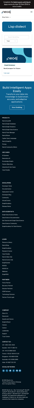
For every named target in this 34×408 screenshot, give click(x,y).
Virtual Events (6, 200)
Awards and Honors (8, 319)
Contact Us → (7, 342)
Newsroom (5, 316)
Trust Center (6, 336)
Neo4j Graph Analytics (9, 126)
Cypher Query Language (9, 138)
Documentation (6, 189)
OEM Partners (6, 291)
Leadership (5, 330)
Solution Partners (7, 288)
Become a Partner (7, 285)
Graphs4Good (6, 322)
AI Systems (5, 155)
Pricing (4, 144)
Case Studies (6, 170)
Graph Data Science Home (10, 214)
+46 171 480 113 (12, 348)
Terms (4, 382)
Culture (4, 328)
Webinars (5, 271)
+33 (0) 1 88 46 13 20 (13, 353)
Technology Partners (8, 294)
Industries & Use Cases (9, 167)
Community (5, 197)
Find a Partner (6, 282)
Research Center (7, 251)
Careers (4, 325)
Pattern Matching (7, 164)
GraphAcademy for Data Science (11, 226)
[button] (10, 41)
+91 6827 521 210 (11, 362)
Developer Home (7, 186)
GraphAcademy (6, 203)
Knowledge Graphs (7, 161)
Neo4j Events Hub (7, 260)
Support (4, 333)
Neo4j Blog (5, 245)
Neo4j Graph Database (9, 124)
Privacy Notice (11, 382)
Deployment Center (8, 192)
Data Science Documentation (10, 217)
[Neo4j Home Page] (6, 12)
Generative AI (6, 158)
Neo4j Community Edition (9, 147)
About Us (5, 313)
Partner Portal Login (8, 297)
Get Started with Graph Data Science (13, 220)
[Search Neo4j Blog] (16, 37)
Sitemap (18, 382)
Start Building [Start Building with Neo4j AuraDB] (17, 107)
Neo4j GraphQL (6, 141)
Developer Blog (6, 194)
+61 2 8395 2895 (13, 359)
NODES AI (5, 268)
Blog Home (6, 17)
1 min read (6, 73)
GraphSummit (6, 262)
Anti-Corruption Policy (8, 384)
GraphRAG (5, 274)
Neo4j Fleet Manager (8, 132)
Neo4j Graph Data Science (10, 129)
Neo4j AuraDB (6, 121)
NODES (4, 265)
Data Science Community (9, 223)
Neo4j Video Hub (7, 257)
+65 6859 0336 (13, 356)
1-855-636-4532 (9, 345)
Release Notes (6, 206)
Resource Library (7, 242)
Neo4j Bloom (6, 135)
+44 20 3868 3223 (10, 350)
